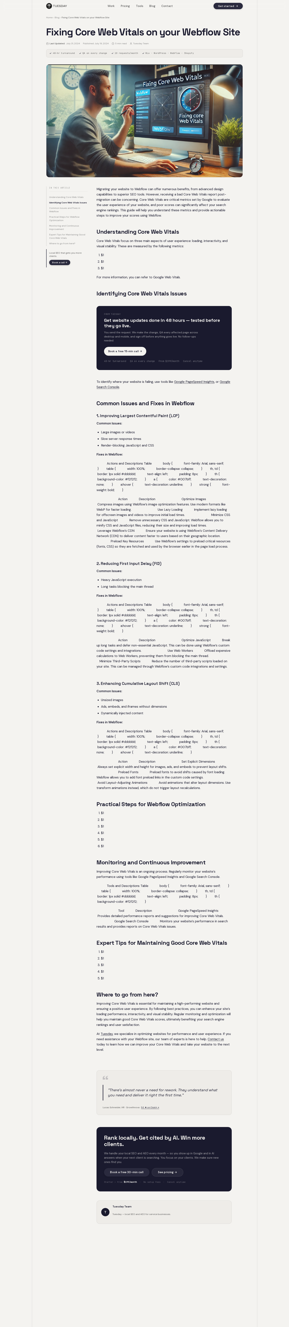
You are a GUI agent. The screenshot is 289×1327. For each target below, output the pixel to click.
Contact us (216, 1039)
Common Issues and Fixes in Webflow (64, 210)
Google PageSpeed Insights (194, 382)
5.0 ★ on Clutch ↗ (150, 1107)
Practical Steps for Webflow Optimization (64, 218)
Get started (228, 6)
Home (49, 17)
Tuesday (107, 1034)
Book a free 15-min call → (125, 351)
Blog (152, 6)
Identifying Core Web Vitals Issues (68, 202)
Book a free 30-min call (126, 1172)
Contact (167, 6)
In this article (59, 188)
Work (111, 6)
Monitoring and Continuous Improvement (64, 227)
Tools (139, 6)
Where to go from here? (62, 243)
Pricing (125, 6)
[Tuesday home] (56, 6)
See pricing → (167, 1172)
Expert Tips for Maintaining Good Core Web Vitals (67, 236)
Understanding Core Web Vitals (66, 197)
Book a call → (59, 262)
